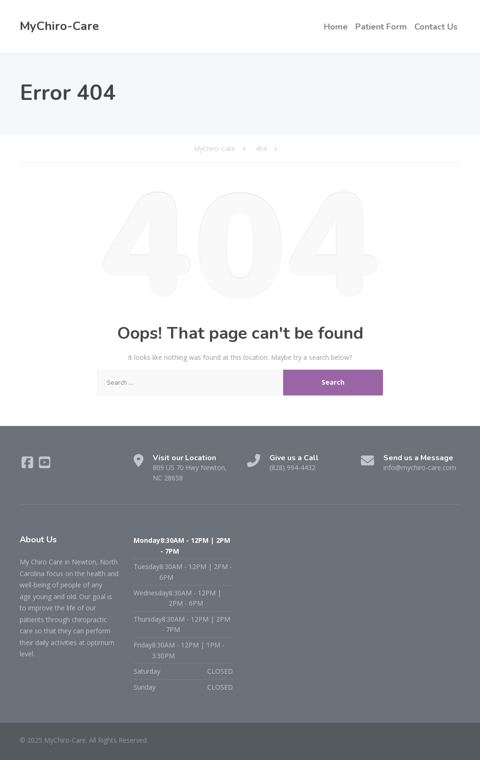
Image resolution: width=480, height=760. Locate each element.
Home (336, 26)
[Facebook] (28, 464)
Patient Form (381, 26)
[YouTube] (45, 464)
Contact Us (436, 26)
